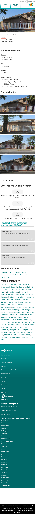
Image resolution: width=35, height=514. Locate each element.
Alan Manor (12, 284)
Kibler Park (20, 304)
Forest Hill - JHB (7, 299)
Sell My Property (5, 414)
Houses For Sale (5, 355)
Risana (18, 325)
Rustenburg (4, 464)
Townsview (4, 275)
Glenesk (20, 302)
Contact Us (4, 385)
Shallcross (4, 446)
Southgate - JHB (15, 330)
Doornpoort (4, 420)
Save (17, 191)
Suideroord (21, 332)
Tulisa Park (4, 337)
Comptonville (29, 289)
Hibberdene (4, 462)
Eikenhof (11, 294)
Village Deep (20, 337)
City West (12, 289)
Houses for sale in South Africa (9, 370)
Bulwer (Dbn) (4, 444)
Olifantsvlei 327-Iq (7, 320)
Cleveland (20, 289)
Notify (17, 203)
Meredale (4, 315)
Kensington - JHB (5, 438)
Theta (15, 335)
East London (4, 459)
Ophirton (18, 320)
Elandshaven (19, 294)
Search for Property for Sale (8, 410)
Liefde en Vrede (6, 312)
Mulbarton (23, 315)
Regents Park (30, 322)
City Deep (4, 289)
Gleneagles (13, 302)
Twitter (3, 388)
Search (5, 4)
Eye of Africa (30, 297)
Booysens (22, 287)
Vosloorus (4, 472)
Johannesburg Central (7, 441)
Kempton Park (5, 451)
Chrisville (30, 287)
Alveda (19, 284)
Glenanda (4, 302)
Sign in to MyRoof (15, 4)
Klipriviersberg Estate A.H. (21, 307)
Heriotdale (11, 304)
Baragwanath (5, 287)
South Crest (14, 327)
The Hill (8, 35)
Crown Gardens (12, 292)
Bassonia (14, 287)
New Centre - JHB (14, 317)
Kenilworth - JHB (7, 272)
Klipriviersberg (6, 307)
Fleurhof (3, 436)
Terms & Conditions (6, 362)
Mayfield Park (29, 312)
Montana (3, 423)
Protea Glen (4, 467)
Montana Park (5, 425)
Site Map (3, 366)
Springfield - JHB (27, 330)
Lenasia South (5, 477)
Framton (17, 299)
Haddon (3, 304)
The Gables (8, 335)
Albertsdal (4, 475)
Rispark (24, 325)
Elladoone (11, 297)
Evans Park (20, 297)
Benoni (3, 454)
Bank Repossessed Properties (9, 407)
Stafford (4, 332)
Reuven (4, 325)
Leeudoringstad (5, 480)
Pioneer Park (5, 322)
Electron (4, 297)
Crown (3, 292)
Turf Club (13, 275)
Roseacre (31, 325)
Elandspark (29, 294)
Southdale (4, 330)
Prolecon (14, 322)
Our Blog (3, 381)
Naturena (4, 317)
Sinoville (3, 428)
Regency (21, 322)
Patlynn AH (27, 320)
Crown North (23, 292)
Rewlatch (11, 325)
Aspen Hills (27, 284)
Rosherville (5, 327)
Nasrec (30, 315)
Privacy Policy (4, 359)
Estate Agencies (5, 373)
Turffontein (21, 275)
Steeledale (12, 332)
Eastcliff (4, 294)
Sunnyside (4, 433)
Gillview (25, 299)
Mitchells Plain (5, 470)
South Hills (23, 327)
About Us (3, 377)
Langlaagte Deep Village (21, 310)
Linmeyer (17, 272)
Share (17, 214)
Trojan (27, 335)
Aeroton (3, 284)
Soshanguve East (5, 485)
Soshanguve (4, 431)
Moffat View (13, 315)
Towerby (21, 335)
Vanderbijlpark (5, 457)
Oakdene (25, 317)
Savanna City (4, 483)
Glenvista (28, 302)
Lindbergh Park (18, 312)
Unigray (12, 337)
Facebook (4, 392)
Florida (3, 449)
